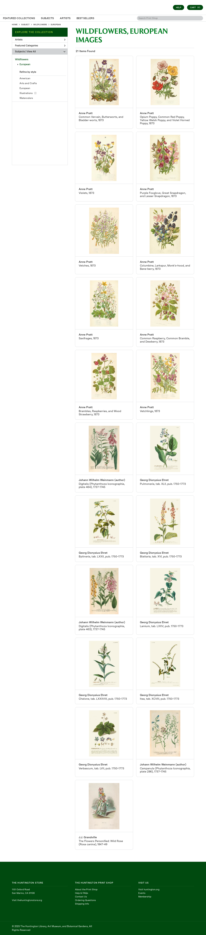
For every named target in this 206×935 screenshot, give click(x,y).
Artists (40, 39)
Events (141, 893)
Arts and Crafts (28, 83)
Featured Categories (40, 45)
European (24, 64)
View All (31, 51)
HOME (14, 25)
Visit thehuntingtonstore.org (27, 900)
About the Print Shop (86, 889)
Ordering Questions (85, 900)
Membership (144, 896)
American (24, 78)
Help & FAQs (81, 893)
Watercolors (26, 98)
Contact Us (81, 896)
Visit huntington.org (148, 889)
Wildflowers (21, 59)
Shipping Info (82, 903)
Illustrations (26, 93)
